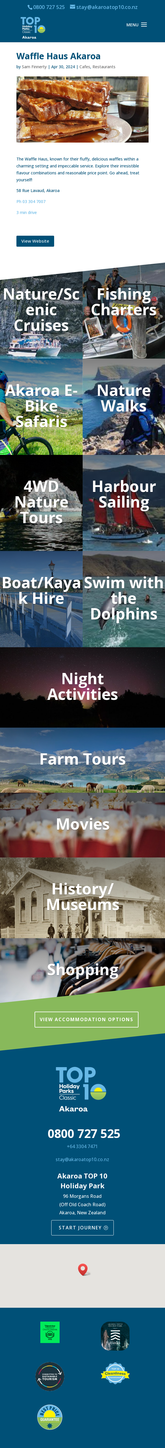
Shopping (82, 969)
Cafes (84, 66)
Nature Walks (123, 397)
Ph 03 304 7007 (30, 201)
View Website (35, 241)
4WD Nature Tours (41, 501)
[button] (84, 1269)
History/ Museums (83, 896)
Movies (83, 823)
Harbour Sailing (124, 493)
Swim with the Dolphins (124, 597)
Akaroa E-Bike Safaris (41, 405)
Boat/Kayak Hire (41, 589)
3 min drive (26, 212)
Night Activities (82, 685)
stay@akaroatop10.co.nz (82, 1159)
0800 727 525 (49, 6)
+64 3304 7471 (82, 1146)
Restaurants (103, 66)
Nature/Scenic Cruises (41, 309)
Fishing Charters (124, 301)
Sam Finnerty (34, 66)
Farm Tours (82, 758)
